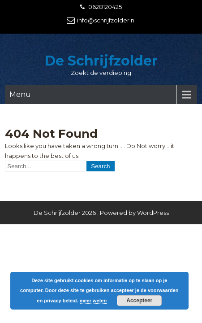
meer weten (93, 300)
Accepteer (139, 300)
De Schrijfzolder (101, 60)
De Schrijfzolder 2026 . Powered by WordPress (101, 191)
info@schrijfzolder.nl (106, 20)
